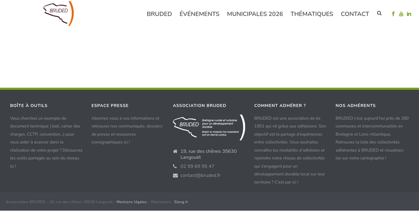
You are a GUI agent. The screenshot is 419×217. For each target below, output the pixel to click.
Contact (355, 14)
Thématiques (311, 14)
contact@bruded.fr (198, 175)
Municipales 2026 (255, 14)
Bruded (159, 14)
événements (199, 14)
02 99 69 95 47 (195, 166)
